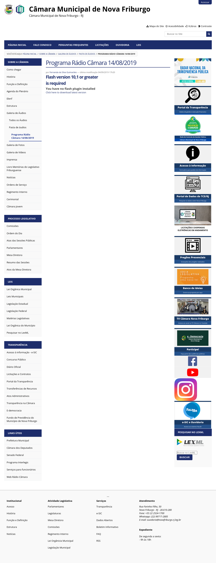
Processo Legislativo (22, 218)
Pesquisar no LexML (191, 432)
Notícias (11, 534)
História (11, 513)
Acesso (10, 506)
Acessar (205, 2)
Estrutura (12, 527)
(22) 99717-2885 (159, 516)
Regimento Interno (58, 534)
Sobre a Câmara (47, 54)
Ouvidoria (122, 45)
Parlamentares (56, 506)
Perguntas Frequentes (73, 45)
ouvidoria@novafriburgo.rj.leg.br (164, 519)
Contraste (206, 26)
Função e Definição (17, 520)
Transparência (17, 344)
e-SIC (99, 513)
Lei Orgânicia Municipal (60, 540)
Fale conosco (42, 45)
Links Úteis (15, 433)
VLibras (192, 26)
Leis (138, 45)
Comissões (53, 527)
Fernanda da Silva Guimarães (63, 72)
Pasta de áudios (87, 54)
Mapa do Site (157, 26)
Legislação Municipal (59, 547)
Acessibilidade (176, 26)
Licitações (102, 45)
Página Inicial (17, 45)
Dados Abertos (104, 520)
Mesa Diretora (55, 520)
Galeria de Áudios (67, 54)
